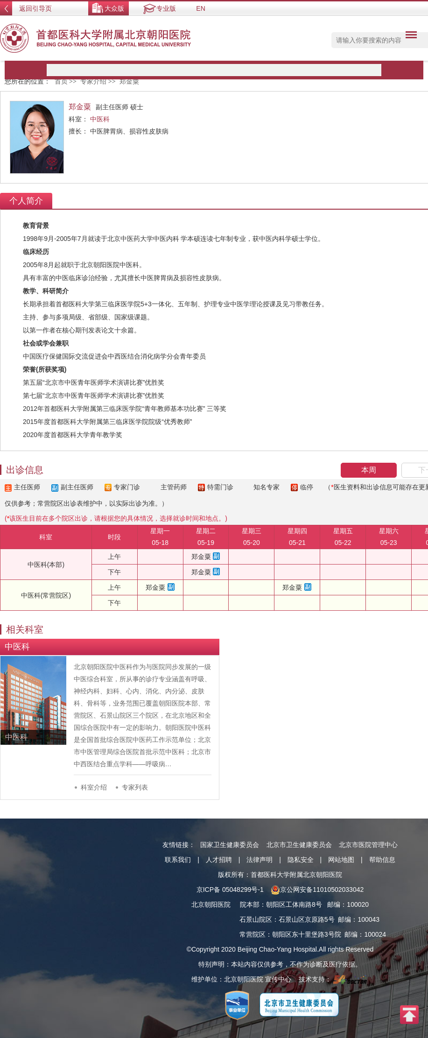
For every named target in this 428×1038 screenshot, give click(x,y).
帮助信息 (382, 859)
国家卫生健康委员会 (229, 844)
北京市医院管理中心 (368, 844)
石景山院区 (255, 919)
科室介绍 (94, 787)
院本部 (250, 904)
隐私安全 (301, 859)
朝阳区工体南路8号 (294, 904)
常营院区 (252, 934)
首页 (61, 81)
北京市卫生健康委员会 (299, 844)
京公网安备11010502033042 (317, 889)
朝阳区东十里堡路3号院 (306, 934)
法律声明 (259, 859)
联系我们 (178, 859)
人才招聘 (219, 859)
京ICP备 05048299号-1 (230, 889)
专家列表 (135, 787)
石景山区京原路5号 (307, 919)
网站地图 (341, 859)
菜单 (409, 36)
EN (200, 8)
